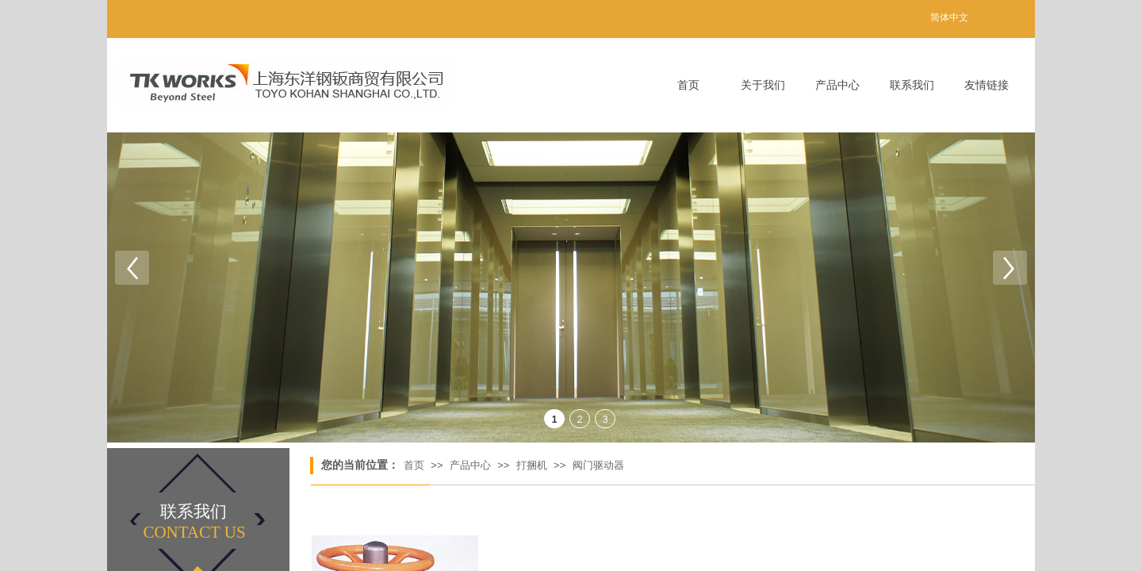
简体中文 (949, 17)
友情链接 (986, 85)
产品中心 (837, 85)
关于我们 (763, 85)
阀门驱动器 (598, 465)
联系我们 (912, 85)
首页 (688, 85)
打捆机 (531, 465)
